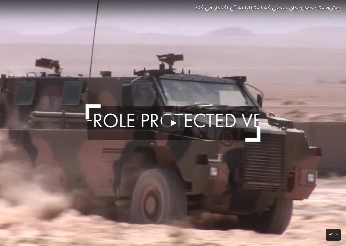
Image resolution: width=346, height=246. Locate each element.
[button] (173, 123)
